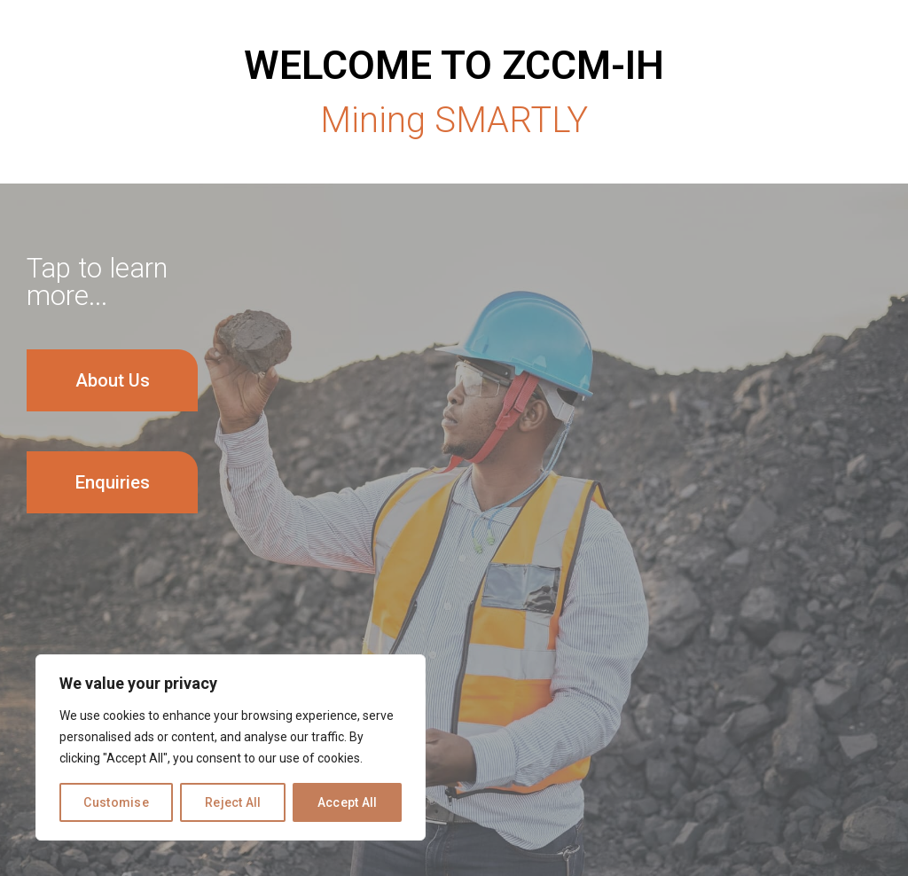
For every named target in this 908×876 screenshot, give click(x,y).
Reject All (233, 802)
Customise (116, 802)
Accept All (347, 802)
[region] (230, 747)
